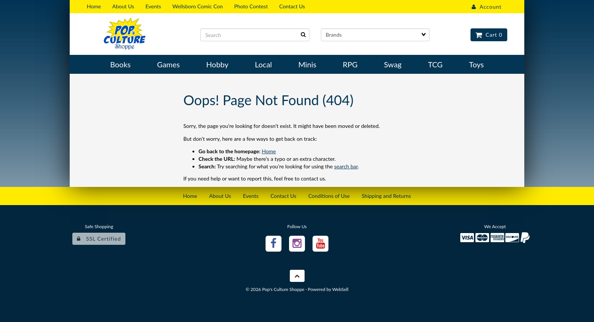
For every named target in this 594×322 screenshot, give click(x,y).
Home (269, 151)
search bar (346, 166)
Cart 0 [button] (488, 34)
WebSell (340, 289)
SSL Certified (99, 238)
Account (487, 6)
